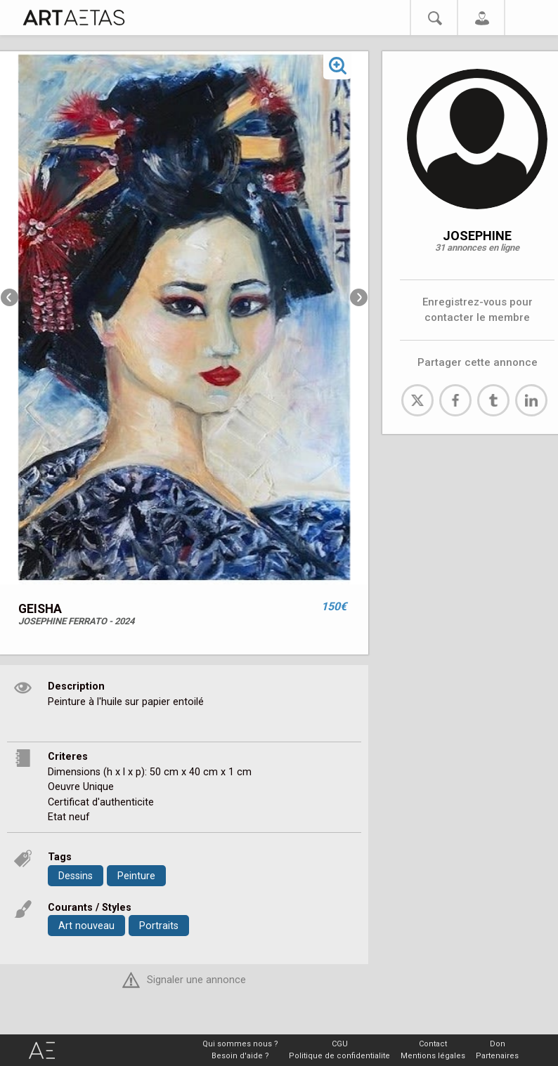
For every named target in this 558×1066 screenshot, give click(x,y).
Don (497, 1043)
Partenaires (497, 1055)
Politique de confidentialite (339, 1055)
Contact (433, 1043)
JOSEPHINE (477, 235)
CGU (340, 1043)
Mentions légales (433, 1055)
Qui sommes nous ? (240, 1043)
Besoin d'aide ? (240, 1055)
